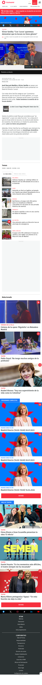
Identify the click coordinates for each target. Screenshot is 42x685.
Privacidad (21, 665)
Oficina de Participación (21, 662)
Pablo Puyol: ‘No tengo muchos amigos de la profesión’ (20, 360)
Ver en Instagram (17, 611)
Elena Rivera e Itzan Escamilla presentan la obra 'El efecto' (21, 516)
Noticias (5, 6)
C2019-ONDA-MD (21, 20)
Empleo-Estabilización (21, 654)
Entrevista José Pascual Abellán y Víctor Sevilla (21, 53)
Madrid (14, 199)
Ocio (18, 168)
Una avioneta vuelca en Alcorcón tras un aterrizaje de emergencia (6, 224)
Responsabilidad (21, 640)
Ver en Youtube (38, 611)
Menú (39, 2)
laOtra (21, 627)
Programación (35, 6)
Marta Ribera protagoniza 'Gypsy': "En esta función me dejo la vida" (21, 581)
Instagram (17, 25)
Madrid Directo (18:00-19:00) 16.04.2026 (21, 474)
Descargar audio (32, 66)
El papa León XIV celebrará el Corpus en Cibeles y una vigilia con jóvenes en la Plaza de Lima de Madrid (6, 234)
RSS (36, 66)
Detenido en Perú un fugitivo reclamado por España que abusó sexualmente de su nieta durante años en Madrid (6, 192)
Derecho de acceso (21, 651)
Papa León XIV (16, 231)
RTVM (21, 616)
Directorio (21, 646)
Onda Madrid (24, 6)
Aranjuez (15, 209)
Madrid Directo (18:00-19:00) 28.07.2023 (21, 414)
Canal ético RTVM (21, 659)
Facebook (3, 25)
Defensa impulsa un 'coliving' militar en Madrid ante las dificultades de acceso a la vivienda (6, 181)
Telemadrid (21, 621)
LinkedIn (31, 25)
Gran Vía (9, 168)
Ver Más (21, 495)
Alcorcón (15, 220)
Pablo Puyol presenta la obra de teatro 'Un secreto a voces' (20, 343)
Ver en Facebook (3, 612)
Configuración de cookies (21, 673)
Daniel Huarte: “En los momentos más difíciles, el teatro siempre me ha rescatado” (21, 549)
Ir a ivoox (40, 66)
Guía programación (21, 629)
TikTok (23, 25)
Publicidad (21, 648)
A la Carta (13, 6)
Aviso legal (21, 667)
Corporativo (21, 635)
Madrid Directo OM (7, 428)
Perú (13, 188)
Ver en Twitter (10, 612)
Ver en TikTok (24, 612)
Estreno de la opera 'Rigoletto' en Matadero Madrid (20, 311)
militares (15, 178)
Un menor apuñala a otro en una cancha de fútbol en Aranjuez (6, 213)
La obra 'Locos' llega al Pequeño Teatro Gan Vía (6, 109)
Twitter (10, 25)
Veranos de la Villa (7, 325)
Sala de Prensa (21, 637)
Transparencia (21, 643)
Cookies (21, 670)
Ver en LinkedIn (31, 611)
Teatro (4, 29)
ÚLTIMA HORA (8, 11)
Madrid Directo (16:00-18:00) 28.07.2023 (21, 444)
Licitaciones (21, 657)
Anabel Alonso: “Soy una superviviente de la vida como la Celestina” (21, 375)
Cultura (14, 168)
